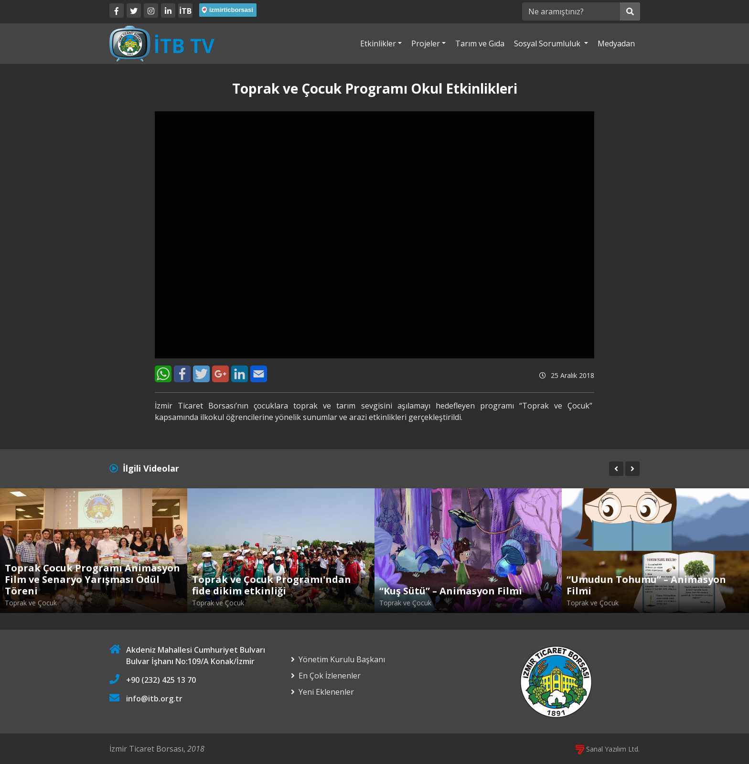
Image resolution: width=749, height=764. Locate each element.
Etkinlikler (378, 43)
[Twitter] (134, 10)
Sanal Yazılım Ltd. (608, 748)
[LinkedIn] (168, 10)
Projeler (425, 43)
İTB (185, 11)
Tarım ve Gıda (479, 43)
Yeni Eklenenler (326, 692)
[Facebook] (116, 10)
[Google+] (220, 374)
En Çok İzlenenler (330, 675)
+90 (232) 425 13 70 (161, 680)
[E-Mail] (258, 374)
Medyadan (616, 43)
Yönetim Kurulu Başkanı (342, 659)
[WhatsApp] (163, 374)
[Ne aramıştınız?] (571, 11)
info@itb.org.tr (154, 698)
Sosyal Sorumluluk (548, 43)
